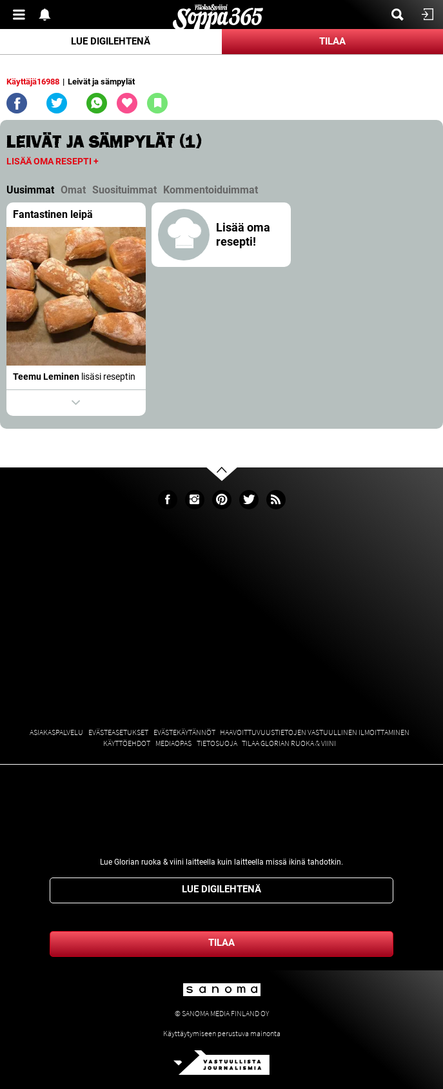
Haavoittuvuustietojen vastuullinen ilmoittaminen (314, 732)
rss (276, 499)
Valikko (22, 14)
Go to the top (233, 494)
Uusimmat (30, 190)
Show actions (76, 403)
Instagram (194, 499)
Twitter (249, 499)
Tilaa (332, 41)
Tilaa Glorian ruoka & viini (289, 743)
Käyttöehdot (126, 743)
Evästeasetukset (118, 732)
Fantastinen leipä (53, 214)
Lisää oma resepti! (243, 234)
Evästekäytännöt (184, 732)
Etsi (401, 14)
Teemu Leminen (46, 376)
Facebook (167, 499)
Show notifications (48, 14)
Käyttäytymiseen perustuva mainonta (222, 1033)
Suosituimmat (124, 190)
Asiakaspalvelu (56, 732)
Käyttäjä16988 (32, 81)
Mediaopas (173, 743)
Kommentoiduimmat (210, 190)
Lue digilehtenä (110, 41)
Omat (73, 190)
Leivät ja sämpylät (101, 81)
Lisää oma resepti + (52, 161)
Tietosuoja (217, 743)
